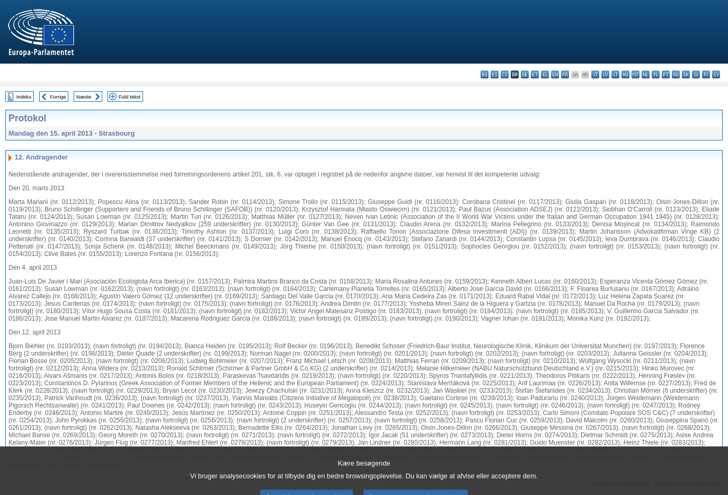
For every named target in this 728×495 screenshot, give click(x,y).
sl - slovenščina (696, 74)
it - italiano (595, 74)
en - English (555, 74)
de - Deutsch (525, 74)
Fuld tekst (130, 97)
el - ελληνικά (545, 74)
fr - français (565, 74)
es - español (495, 74)
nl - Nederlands (646, 74)
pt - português (666, 74)
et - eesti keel (535, 74)
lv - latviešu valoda (605, 74)
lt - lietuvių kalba (615, 74)
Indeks (23, 97)
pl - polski (656, 74)
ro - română (676, 74)
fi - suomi (706, 74)
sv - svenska (716, 74)
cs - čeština (505, 74)
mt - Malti (636, 74)
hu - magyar (625, 74)
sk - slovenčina (686, 74)
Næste (83, 97)
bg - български (485, 74)
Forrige (58, 97)
